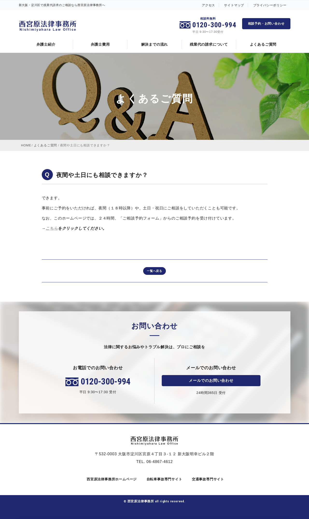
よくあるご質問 (263, 44)
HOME (26, 145)
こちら (52, 228)
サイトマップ (234, 5)
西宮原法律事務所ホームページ (111, 479)
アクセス (208, 5)
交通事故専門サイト (207, 479)
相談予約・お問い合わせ (266, 23)
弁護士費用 (100, 44)
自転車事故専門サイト (163, 479)
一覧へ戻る (154, 271)
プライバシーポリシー (270, 5)
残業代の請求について (209, 44)
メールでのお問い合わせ (211, 380)
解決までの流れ (154, 44)
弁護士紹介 (46, 44)
